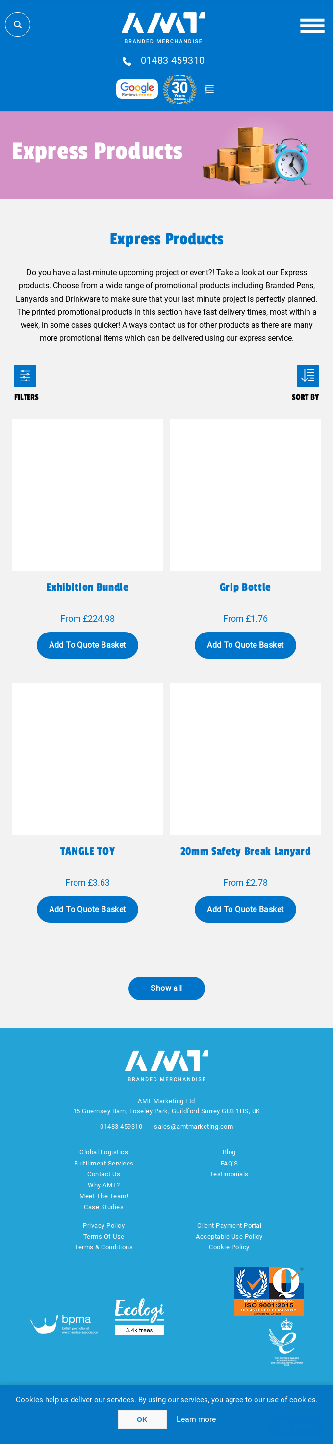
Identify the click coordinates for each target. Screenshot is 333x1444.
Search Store (17, 24)
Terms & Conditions (104, 1247)
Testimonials (229, 1174)
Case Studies (104, 1207)
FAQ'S (229, 1163)
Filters (25, 376)
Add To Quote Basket (87, 645)
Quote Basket (210, 89)
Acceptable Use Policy (229, 1236)
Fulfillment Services (104, 1163)
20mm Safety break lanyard (245, 851)
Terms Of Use (104, 1236)
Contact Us (103, 1174)
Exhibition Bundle (87, 587)
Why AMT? (104, 1185)
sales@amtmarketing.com (193, 1126)
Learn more (196, 1419)
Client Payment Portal (229, 1225)
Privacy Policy (104, 1225)
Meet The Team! (103, 1196)
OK (142, 1419)
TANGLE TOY (87, 851)
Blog (229, 1152)
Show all (166, 988)
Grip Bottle (245, 587)
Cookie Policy (229, 1247)
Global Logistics (103, 1152)
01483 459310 (173, 60)
